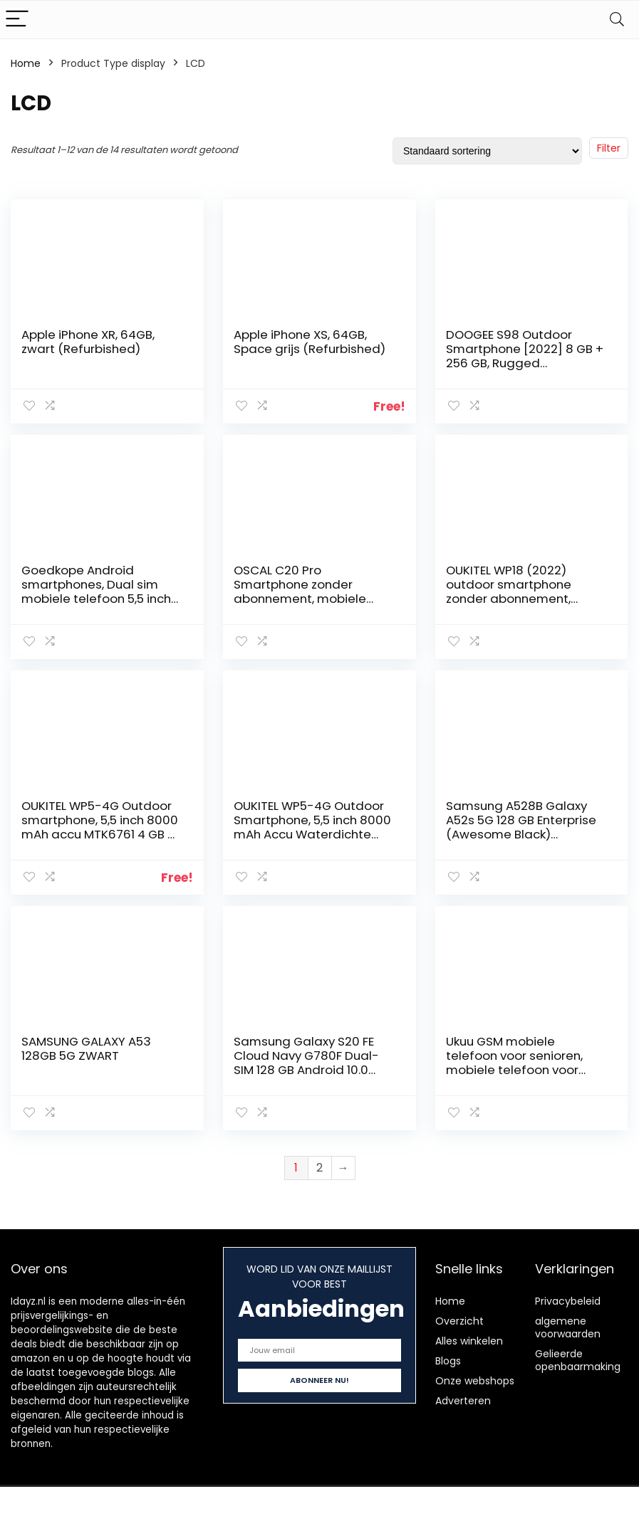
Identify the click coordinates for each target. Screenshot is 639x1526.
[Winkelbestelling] (487, 150)
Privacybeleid (568, 1301)
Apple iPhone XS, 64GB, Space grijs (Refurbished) (309, 341)
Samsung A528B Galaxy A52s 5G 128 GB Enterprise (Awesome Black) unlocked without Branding (525, 827)
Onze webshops (474, 1381)
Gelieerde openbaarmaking (577, 1360)
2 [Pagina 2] (319, 1167)
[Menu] (17, 19)
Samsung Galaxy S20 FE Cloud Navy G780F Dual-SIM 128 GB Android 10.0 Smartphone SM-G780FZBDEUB (306, 1070)
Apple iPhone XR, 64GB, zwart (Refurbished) (88, 341)
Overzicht (459, 1321)
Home (26, 63)
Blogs (448, 1361)
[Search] (617, 19)
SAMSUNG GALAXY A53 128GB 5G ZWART (86, 1048)
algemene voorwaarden (568, 1327)
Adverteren (463, 1401)
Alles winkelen (469, 1341)
